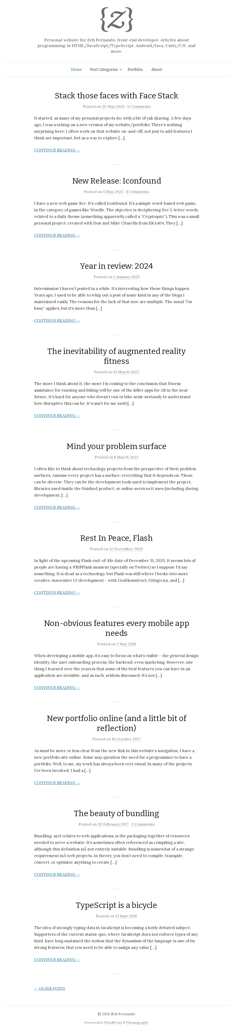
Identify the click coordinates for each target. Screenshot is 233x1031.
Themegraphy (137, 1022)
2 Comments (143, 824)
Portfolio (135, 69)
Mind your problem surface (116, 446)
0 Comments (139, 106)
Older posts (49, 988)
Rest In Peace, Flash (116, 538)
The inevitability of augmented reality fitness (116, 356)
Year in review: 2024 (116, 266)
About (156, 69)
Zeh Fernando (123, 1014)
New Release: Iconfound (116, 181)
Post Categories (104, 69)
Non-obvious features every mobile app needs (116, 628)
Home (76, 69)
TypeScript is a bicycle (116, 905)
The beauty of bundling (116, 813)
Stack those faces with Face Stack (116, 95)
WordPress (113, 1022)
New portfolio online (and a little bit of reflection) (116, 723)
